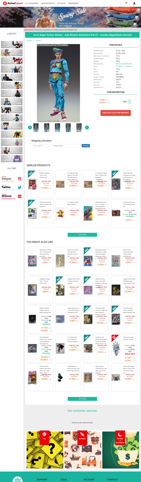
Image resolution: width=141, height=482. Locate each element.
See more (82, 227)
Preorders (73, 3)
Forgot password (89, 460)
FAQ (38, 460)
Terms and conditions (66, 460)
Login (85, 463)
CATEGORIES (32, 3)
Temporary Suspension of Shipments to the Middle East (51, 30)
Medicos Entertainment (124, 64)
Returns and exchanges (44, 467)
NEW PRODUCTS (48, 3)
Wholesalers (87, 467)
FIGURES (29, 40)
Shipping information (43, 463)
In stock (61, 3)
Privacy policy (64, 463)
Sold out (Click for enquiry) (116, 113)
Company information (66, 467)
